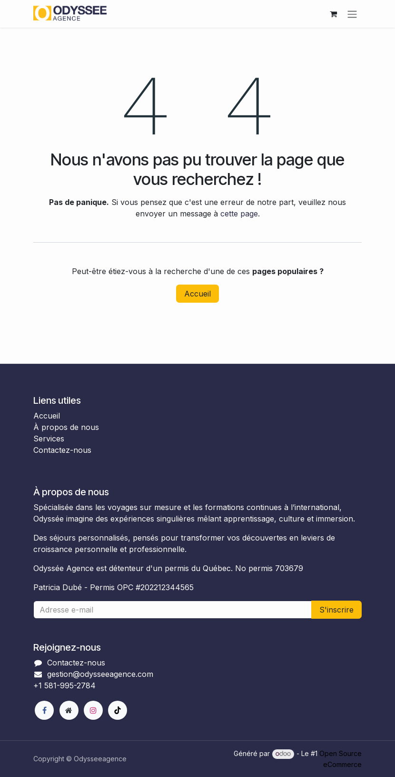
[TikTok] (117, 710)
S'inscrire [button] (336, 609)
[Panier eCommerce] (333, 13)
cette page (239, 213)
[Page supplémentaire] (69, 710)
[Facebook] (44, 710)
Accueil (197, 293)
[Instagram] (93, 710)
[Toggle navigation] (352, 14)
